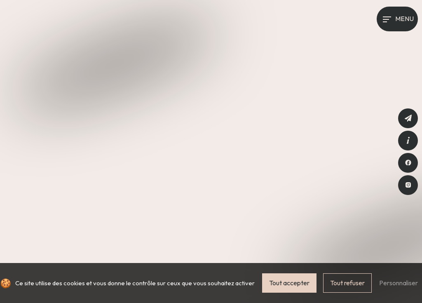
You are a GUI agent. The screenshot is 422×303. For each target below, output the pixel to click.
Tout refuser (347, 283)
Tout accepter (289, 283)
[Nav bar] (397, 19)
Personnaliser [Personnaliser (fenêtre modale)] (398, 283)
